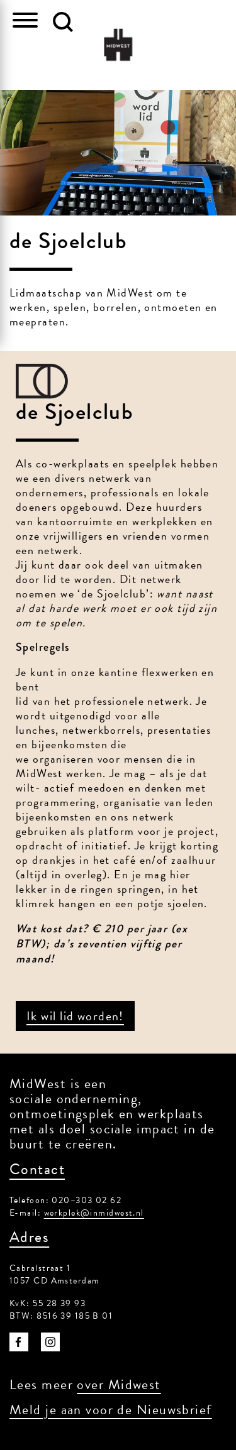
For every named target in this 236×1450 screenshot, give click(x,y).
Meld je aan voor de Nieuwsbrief (110, 1409)
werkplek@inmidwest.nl (94, 1212)
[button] (63, 22)
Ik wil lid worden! (75, 1015)
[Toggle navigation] (25, 22)
